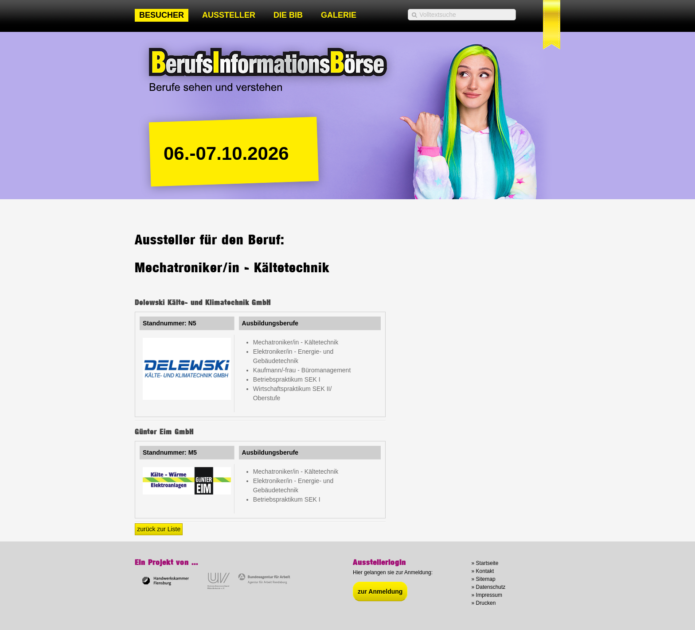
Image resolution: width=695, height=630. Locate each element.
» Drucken (484, 603)
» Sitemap (484, 579)
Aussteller (228, 15)
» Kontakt (483, 571)
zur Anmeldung (380, 591)
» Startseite (485, 563)
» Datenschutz (489, 587)
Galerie (338, 15)
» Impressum (487, 595)
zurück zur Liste (158, 529)
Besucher (161, 15)
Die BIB (288, 15)
